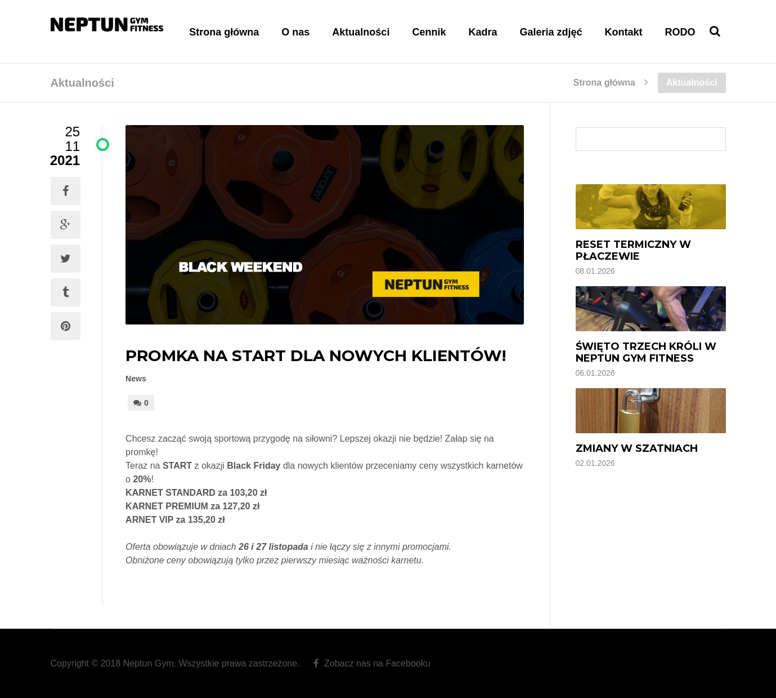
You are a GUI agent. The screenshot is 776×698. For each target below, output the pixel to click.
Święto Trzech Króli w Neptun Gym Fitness (646, 352)
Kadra (482, 32)
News (135, 378)
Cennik (429, 32)
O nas (295, 32)
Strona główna (224, 32)
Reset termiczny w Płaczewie (633, 250)
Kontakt (624, 32)
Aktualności (360, 32)
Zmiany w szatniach (637, 448)
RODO (680, 32)
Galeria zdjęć (550, 32)
